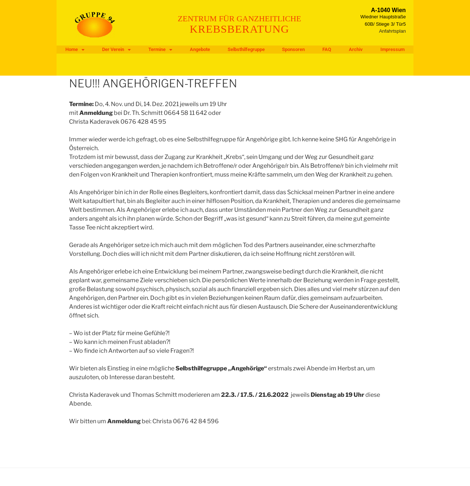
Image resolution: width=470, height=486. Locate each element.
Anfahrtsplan (392, 31)
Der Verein (116, 50)
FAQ (326, 49)
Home (74, 50)
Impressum (392, 49)
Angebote (200, 49)
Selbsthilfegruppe (246, 49)
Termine (160, 50)
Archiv (356, 49)
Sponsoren (293, 49)
